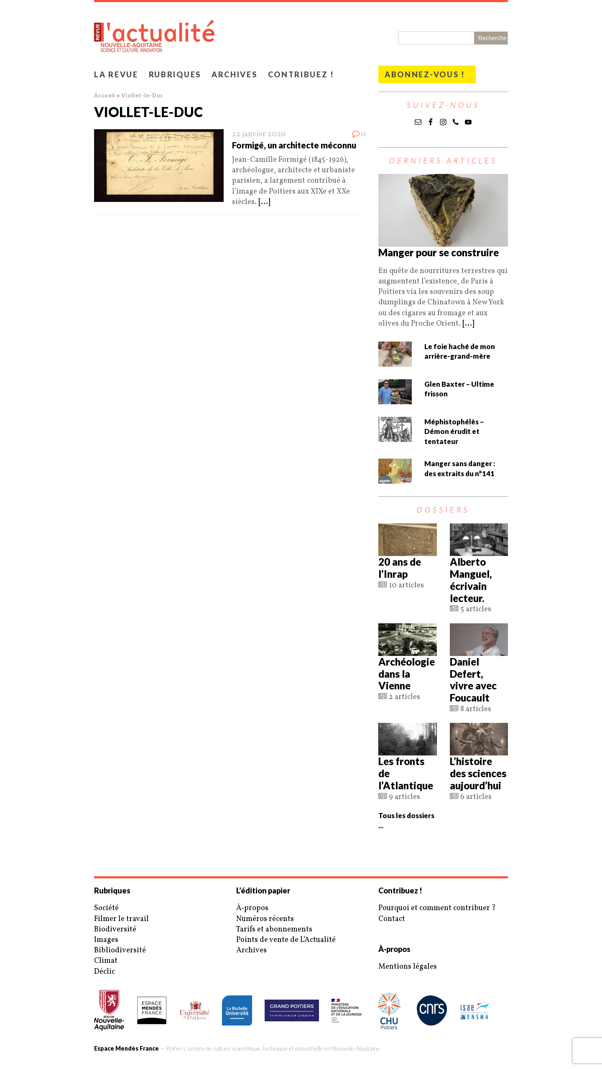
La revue (116, 74)
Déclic (104, 972)
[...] (264, 202)
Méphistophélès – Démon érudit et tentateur (454, 431)
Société (106, 908)
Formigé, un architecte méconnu (294, 145)
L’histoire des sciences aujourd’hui (478, 773)
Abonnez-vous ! (425, 74)
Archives (235, 74)
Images (106, 940)
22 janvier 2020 (259, 134)
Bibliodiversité (120, 950)
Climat (105, 961)
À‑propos (252, 908)
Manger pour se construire (438, 252)
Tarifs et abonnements (274, 929)
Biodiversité (115, 929)
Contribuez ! (301, 74)
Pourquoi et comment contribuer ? (437, 908)
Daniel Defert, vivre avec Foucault (473, 680)
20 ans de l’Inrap (399, 568)
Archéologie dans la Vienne (406, 674)
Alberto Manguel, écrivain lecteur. (471, 580)
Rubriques (175, 74)
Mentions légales (407, 967)
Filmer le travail (121, 919)
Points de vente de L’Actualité (286, 940)
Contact (391, 919)
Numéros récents (265, 919)
